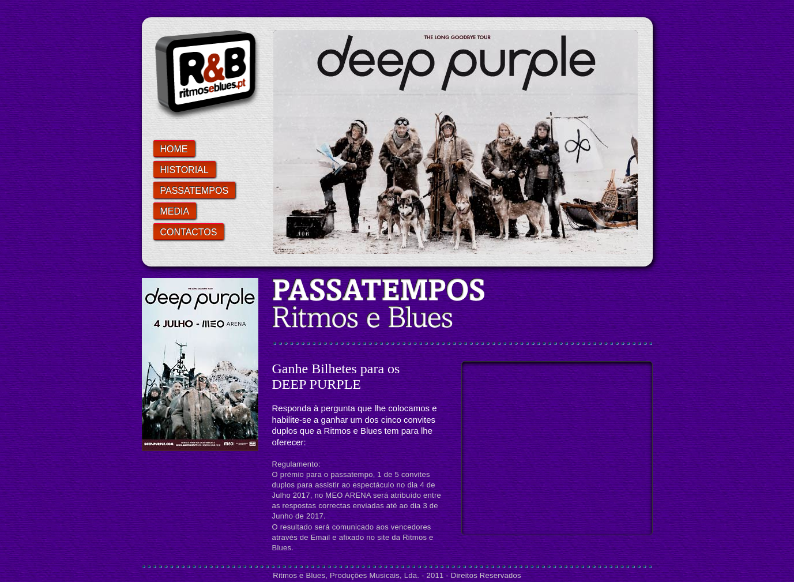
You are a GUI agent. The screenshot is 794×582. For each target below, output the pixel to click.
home (174, 149)
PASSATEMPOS (194, 191)
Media (175, 211)
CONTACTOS (188, 232)
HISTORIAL (184, 170)
